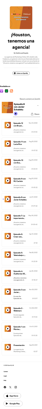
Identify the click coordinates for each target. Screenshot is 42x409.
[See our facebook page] (5, 387)
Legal (5, 376)
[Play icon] (15, 113)
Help (5, 380)
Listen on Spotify (21, 73)
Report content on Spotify (30, 99)
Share (35, 114)
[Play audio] (38, 105)
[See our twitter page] (10, 387)
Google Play (13, 403)
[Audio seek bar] (26, 116)
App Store (12, 395)
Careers (6, 371)
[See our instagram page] (15, 387)
